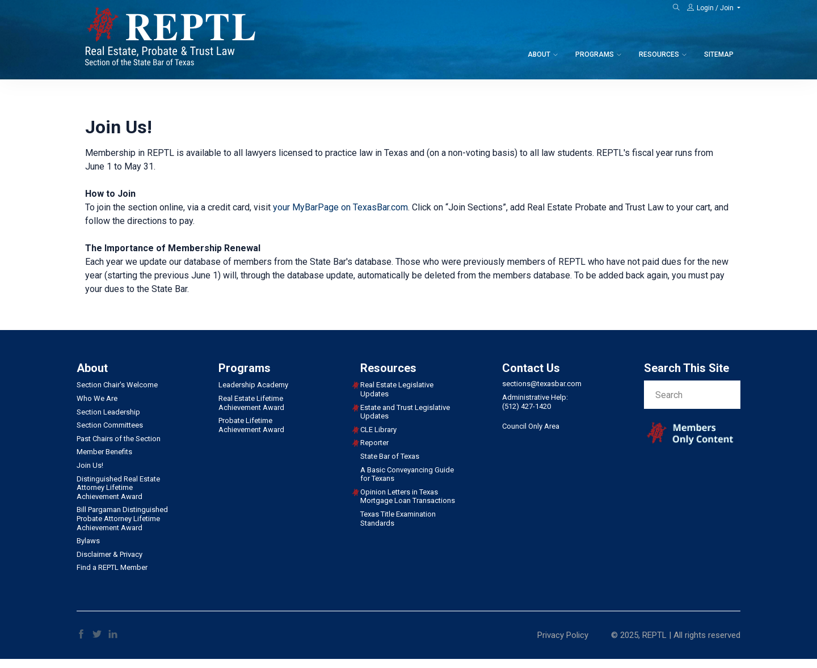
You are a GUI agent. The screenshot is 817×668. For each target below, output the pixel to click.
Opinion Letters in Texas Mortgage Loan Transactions (407, 496)
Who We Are (97, 398)
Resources (659, 54)
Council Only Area (530, 426)
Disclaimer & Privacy (109, 554)
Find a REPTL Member (112, 567)
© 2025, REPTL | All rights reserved (675, 635)
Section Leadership (108, 412)
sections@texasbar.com (542, 383)
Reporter (374, 442)
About (539, 54)
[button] (713, 8)
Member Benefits (104, 451)
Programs (594, 54)
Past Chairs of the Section (119, 438)
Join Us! (90, 465)
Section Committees (110, 425)
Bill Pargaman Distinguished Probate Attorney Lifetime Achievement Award (122, 518)
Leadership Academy (253, 384)
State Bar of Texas (389, 456)
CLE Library (378, 429)
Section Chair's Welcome (117, 384)
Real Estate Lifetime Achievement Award (251, 403)
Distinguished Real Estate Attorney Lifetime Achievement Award (118, 488)
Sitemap (719, 54)
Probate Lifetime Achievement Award (251, 425)
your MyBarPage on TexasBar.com (340, 207)
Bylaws (88, 540)
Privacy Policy (562, 635)
